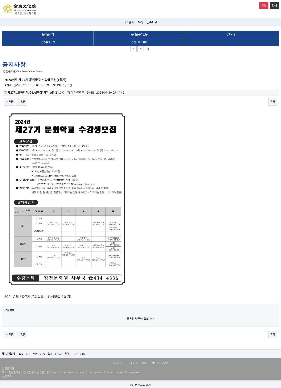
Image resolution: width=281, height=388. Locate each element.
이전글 (9, 101)
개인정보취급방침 (136, 363)
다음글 (21, 101)
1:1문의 (129, 22)
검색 (273, 4)
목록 (272, 101)
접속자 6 (152, 22)
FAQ (140, 22)
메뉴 (262, 4)
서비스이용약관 (160, 363)
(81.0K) (34, 92)
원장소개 (117, 363)
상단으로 (7, 376)
